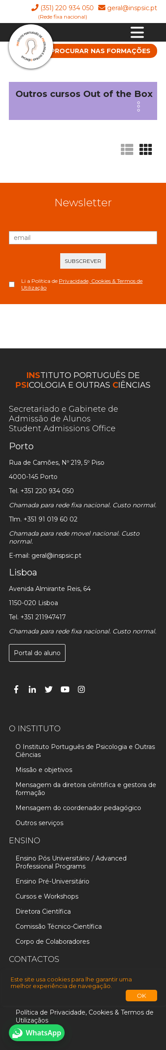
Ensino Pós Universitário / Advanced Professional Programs (71, 862)
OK (141, 995)
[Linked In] (32, 689)
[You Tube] (65, 689)
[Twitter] (49, 689)
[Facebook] (16, 689)
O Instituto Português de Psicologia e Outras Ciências (85, 751)
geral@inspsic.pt (132, 8)
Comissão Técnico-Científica (58, 926)
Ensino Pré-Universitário (52, 881)
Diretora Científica (43, 911)
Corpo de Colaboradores (52, 942)
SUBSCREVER (83, 261)
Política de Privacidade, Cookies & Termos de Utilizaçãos (84, 1016)
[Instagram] (81, 689)
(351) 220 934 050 (67, 8)
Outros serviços (39, 823)
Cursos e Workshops (46, 896)
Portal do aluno (37, 653)
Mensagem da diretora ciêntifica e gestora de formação (85, 789)
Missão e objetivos (43, 770)
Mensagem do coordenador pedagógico (78, 808)
